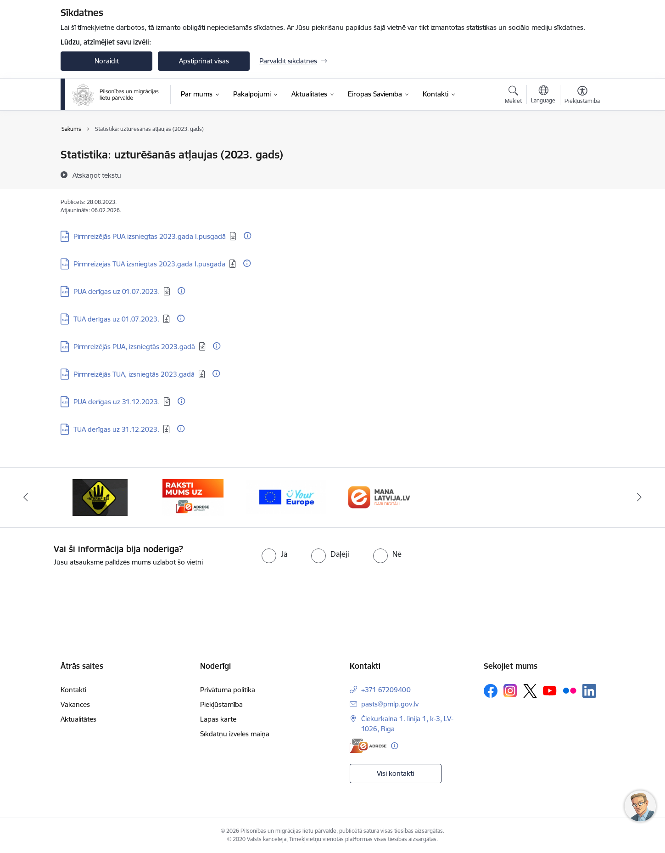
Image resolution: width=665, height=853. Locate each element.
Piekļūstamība (221, 704)
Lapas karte (218, 719)
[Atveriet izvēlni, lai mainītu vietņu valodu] (543, 95)
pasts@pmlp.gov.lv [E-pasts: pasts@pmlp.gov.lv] (390, 704)
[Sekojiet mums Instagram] (510, 690)
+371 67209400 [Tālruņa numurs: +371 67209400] (386, 689)
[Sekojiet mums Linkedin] (589, 691)
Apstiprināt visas (204, 60)
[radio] (274, 553)
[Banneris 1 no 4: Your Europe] (379, 496)
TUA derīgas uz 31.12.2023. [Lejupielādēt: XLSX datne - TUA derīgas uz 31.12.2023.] (116, 429)
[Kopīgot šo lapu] (582, 174)
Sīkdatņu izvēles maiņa (234, 733)
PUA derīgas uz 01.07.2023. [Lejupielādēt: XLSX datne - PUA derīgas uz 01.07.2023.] (116, 291)
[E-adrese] (368, 745)
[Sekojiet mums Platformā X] (530, 691)
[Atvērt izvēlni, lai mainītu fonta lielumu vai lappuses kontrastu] (582, 96)
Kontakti (73, 689)
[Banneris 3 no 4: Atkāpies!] (193, 496)
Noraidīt (107, 60)
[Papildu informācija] (247, 235)
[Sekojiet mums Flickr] (569, 690)
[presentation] (76, 593)
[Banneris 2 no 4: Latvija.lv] (100, 496)
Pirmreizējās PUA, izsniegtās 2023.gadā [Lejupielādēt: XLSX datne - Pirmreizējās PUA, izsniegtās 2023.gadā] (134, 346)
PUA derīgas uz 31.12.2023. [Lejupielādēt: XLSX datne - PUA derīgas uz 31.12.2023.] (116, 401)
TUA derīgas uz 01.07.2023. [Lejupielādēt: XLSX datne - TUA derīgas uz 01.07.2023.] (116, 319)
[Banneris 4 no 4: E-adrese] (286, 496)
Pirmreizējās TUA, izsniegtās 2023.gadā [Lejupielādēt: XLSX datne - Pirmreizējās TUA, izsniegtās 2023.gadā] (134, 374)
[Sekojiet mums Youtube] (550, 690)
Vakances (75, 704)
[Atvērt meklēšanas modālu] (513, 96)
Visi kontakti (395, 773)
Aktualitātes (78, 719)
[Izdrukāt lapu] (582, 151)
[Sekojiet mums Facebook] (490, 691)
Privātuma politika (227, 689)
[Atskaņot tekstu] (97, 175)
